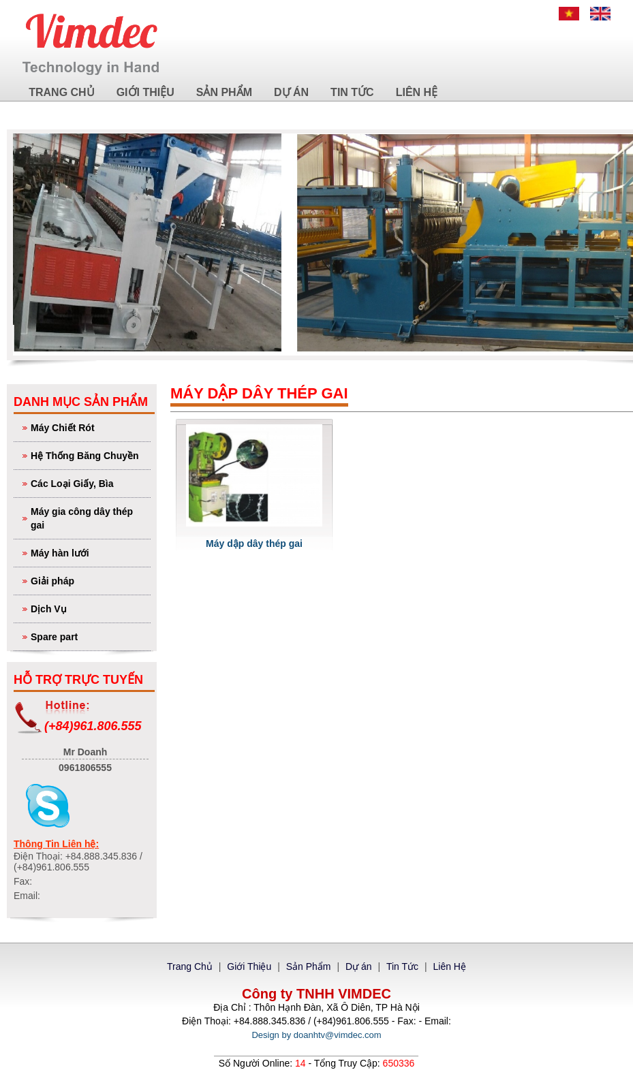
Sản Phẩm (224, 92)
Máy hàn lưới (89, 552)
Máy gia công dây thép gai (89, 517)
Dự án (291, 92)
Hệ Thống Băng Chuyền (89, 454)
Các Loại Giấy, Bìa (89, 482)
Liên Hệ (416, 92)
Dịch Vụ (89, 607)
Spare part (89, 635)
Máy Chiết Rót (89, 426)
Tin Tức (352, 92)
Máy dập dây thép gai (254, 543)
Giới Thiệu (145, 92)
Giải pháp (89, 579)
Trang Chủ (61, 92)
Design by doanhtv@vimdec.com (316, 1035)
